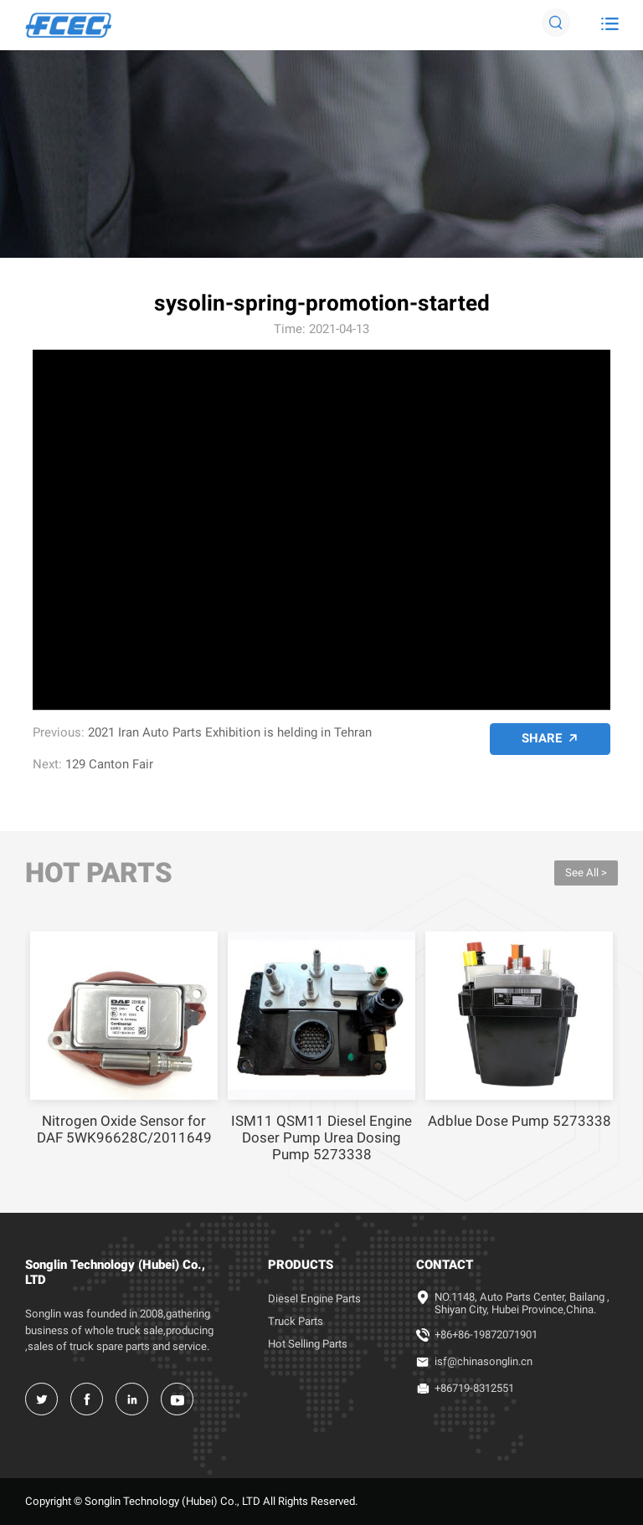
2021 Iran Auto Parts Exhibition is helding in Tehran (230, 732)
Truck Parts (295, 1321)
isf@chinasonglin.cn (483, 1361)
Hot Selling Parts (307, 1344)
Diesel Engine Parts (314, 1298)
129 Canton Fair (109, 764)
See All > (586, 872)
